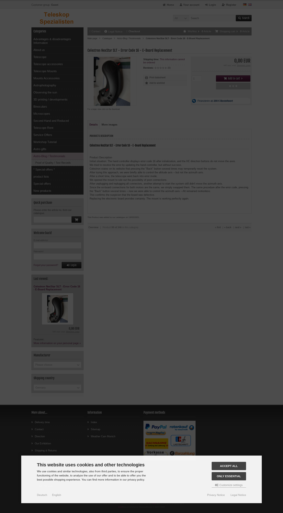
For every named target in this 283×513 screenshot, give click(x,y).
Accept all (229, 466)
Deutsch (42, 494)
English (56, 494)
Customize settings (229, 485)
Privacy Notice (216, 494)
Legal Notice (238, 494)
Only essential (229, 476)
